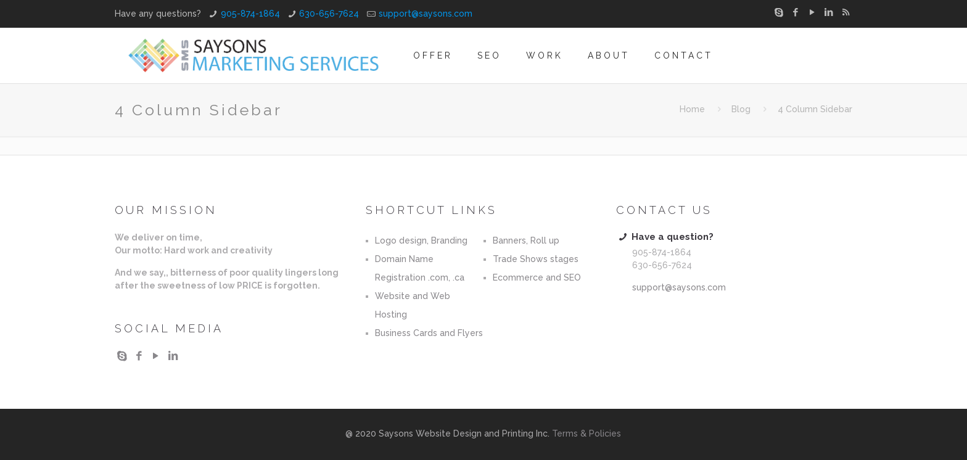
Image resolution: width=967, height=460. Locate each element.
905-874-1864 (250, 13)
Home (692, 109)
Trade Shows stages (535, 259)
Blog (741, 109)
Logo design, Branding (421, 240)
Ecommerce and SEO (537, 277)
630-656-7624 (329, 13)
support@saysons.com (425, 13)
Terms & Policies (586, 433)
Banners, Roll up (526, 240)
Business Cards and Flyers (429, 333)
